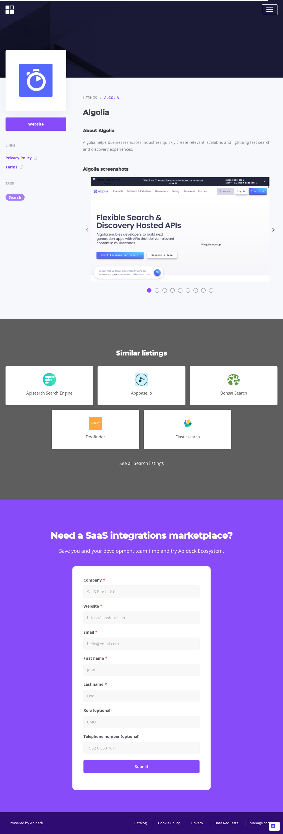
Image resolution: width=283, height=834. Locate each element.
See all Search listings (141, 463)
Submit (141, 766)
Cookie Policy (169, 822)
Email (88, 632)
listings (90, 97)
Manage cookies (263, 822)
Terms (14, 167)
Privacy (197, 822)
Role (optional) (97, 710)
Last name (93, 684)
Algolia (111, 97)
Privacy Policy (22, 157)
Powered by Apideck (26, 822)
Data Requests (226, 822)
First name (93, 658)
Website (36, 124)
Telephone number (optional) (111, 736)
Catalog (140, 822)
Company (92, 580)
